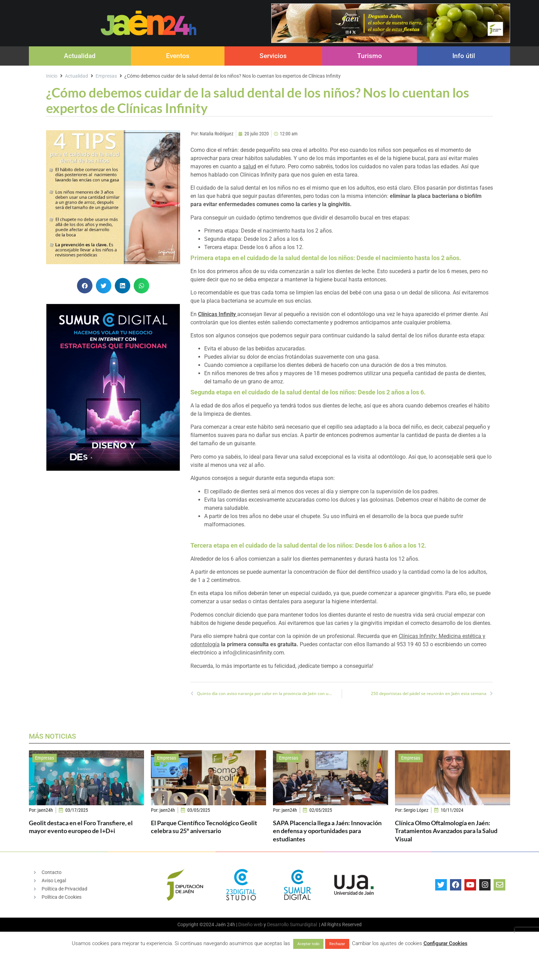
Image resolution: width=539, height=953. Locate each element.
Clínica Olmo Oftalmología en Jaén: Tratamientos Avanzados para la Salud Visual (446, 831)
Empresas (106, 76)
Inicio (51, 76)
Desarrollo (278, 924)
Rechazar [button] (337, 944)
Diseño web (250, 924)
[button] (84, 285)
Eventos (177, 56)
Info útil (463, 56)
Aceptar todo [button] (308, 944)
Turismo (369, 56)
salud (249, 166)
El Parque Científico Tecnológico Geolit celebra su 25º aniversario (204, 826)
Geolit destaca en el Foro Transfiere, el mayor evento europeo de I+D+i (81, 826)
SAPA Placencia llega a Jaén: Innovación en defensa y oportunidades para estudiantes (327, 831)
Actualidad (80, 56)
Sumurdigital (303, 924)
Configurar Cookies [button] (446, 943)
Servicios (273, 56)
